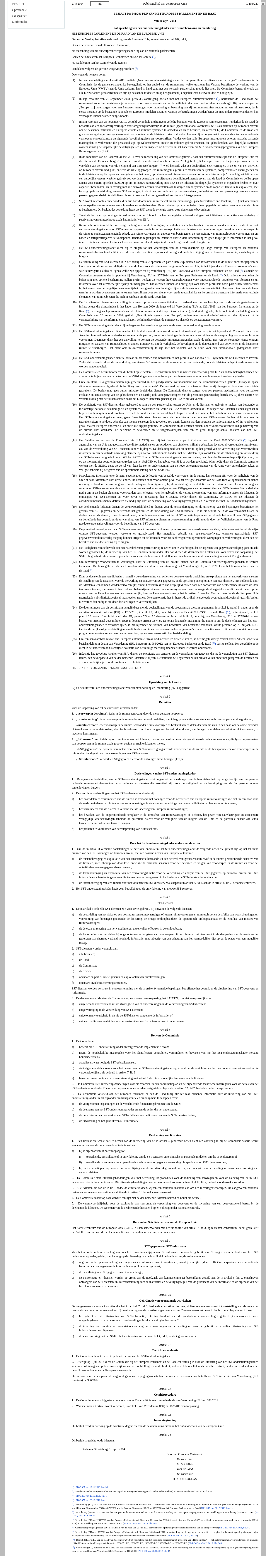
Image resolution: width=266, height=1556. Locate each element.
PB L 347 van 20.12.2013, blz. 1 (216, 1508)
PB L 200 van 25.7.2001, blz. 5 (233, 1528)
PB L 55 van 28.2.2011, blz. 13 (182, 1535)
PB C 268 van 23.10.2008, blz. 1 (91, 1496)
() (153, 56)
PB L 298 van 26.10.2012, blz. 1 (154, 1551)
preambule (19, 9)
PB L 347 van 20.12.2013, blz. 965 (205, 1543)
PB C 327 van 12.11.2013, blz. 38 (92, 1487)
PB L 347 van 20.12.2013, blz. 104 (140, 1523)
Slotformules (20, 21)
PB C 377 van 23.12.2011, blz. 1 (91, 1500)
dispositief (19, 15)
